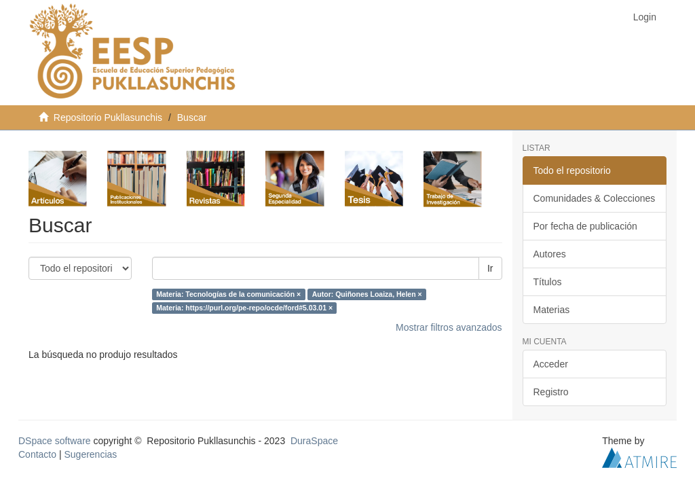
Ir (490, 268)
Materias (551, 309)
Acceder (550, 364)
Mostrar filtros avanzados (449, 327)
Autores (549, 254)
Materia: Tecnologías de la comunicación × (228, 294)
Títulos (547, 281)
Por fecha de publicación (585, 226)
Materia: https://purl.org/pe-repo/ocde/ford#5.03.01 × (244, 308)
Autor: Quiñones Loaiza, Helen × (367, 294)
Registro (551, 391)
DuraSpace (314, 440)
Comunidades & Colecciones (594, 198)
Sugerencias (90, 454)
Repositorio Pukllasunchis (108, 117)
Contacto (37, 454)
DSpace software (54, 440)
